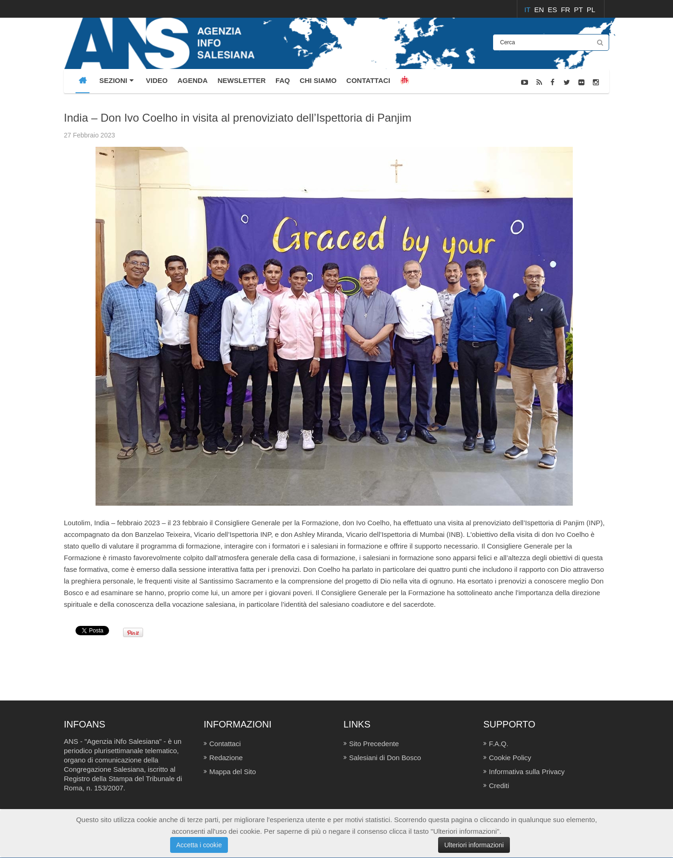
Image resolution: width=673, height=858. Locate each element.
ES (553, 10)
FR (566, 10)
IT (528, 10)
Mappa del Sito (232, 772)
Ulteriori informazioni (474, 845)
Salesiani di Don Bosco (385, 758)
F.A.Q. (498, 744)
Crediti (499, 785)
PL (591, 10)
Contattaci (225, 744)
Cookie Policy (510, 758)
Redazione (226, 758)
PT (579, 10)
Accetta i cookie (199, 845)
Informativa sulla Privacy (527, 772)
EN (540, 10)
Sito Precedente (374, 744)
